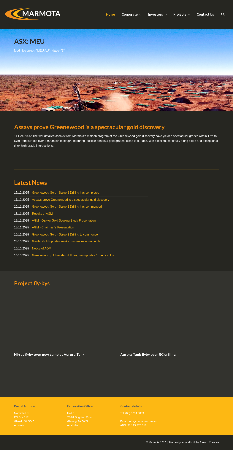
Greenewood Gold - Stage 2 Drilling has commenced (67, 206)
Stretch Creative (209, 442)
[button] (223, 14)
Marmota (18, 24)
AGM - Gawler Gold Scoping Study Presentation (64, 220)
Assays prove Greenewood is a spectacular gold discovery (89, 127)
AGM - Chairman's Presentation (53, 227)
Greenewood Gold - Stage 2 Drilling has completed (65, 192)
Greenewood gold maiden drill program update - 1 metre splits (73, 255)
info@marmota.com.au (143, 421)
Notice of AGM (41, 248)
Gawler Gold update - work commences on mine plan (67, 241)
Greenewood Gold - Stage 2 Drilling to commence (65, 234)
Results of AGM (42, 213)
